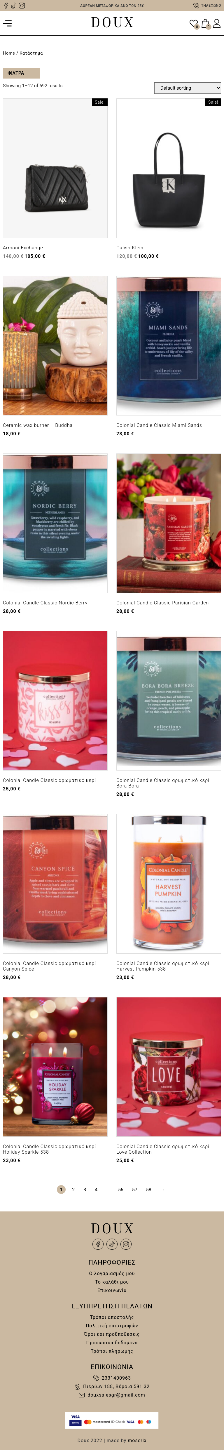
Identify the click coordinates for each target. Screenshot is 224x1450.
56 (120, 1189)
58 (148, 1189)
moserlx (137, 1440)
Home (9, 53)
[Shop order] (187, 88)
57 (134, 1189)
